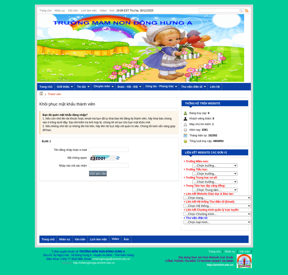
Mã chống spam (77, 157)
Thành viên (54, 94)
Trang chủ (45, 10)
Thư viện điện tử (193, 86)
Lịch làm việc (89, 10)
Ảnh (112, 10)
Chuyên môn (104, 86)
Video (103, 10)
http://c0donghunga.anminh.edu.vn (94, 262)
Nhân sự (59, 10)
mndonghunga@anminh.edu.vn (111, 259)
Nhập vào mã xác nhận (73, 165)
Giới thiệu (65, 86)
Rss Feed (247, 10)
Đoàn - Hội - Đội (130, 86)
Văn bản (73, 10)
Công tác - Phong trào (161, 86)
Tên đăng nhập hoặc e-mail (70, 149)
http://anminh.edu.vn (220, 264)
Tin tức (83, 86)
